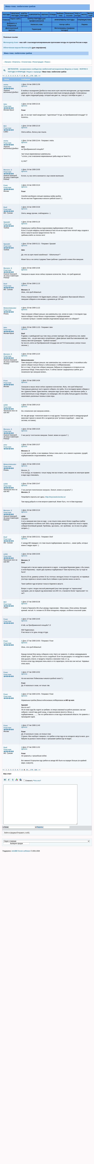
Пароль (40, 835)
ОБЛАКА (44, 14)
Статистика (26, 62)
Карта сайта (16, 19)
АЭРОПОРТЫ (34, 14)
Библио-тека (60, 14)
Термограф (36, 29)
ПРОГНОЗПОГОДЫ (15, 14)
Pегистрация (38, 62)
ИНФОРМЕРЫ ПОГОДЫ (64, 20)
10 (27, 76)
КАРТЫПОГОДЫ (24, 14)
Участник (7, 87)
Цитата (24, 86)
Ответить (16, 62)
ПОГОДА (6, 14)
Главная (6, 20)
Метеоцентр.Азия (10, 42)
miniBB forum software (21, 859)
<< (3, 76)
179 (31, 76)
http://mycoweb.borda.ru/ (55, 497)
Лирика (84, 24)
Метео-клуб (90, 14)
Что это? (37, 781)
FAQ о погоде (77, 14)
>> (39, 76)
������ (9, 88)
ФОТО (84, 14)
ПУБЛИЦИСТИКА (85, 20)
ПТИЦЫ (52, 14)
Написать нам (36, 24)
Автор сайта (64, 24)
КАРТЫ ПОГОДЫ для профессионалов (36, 20)
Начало (8, 62)
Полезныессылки (69, 14)
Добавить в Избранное (12, 24)
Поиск (47, 62)
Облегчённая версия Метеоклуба (17, 48)
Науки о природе (34, 72)
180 (35, 76)
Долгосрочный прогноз (11, 29)
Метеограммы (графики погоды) (64, 29)
